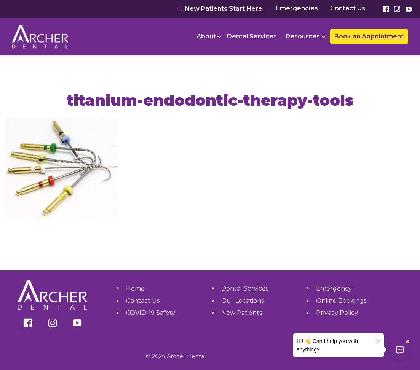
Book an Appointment (369, 36)
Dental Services (252, 36)
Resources (303, 36)
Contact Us (347, 8)
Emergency (334, 288)
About (206, 36)
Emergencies (297, 8)
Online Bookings (341, 300)
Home (135, 288)
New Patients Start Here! (220, 8)
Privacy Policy (337, 312)
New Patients (241, 312)
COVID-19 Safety (150, 312)
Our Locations (242, 300)
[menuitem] (207, 36)
